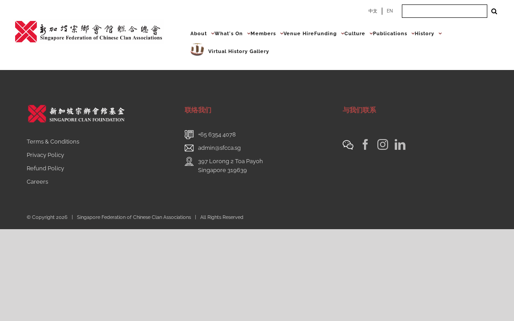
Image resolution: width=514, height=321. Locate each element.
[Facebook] (365, 144)
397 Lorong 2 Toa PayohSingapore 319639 (230, 165)
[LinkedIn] (400, 144)
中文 (372, 10)
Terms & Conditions (53, 141)
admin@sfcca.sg (219, 147)
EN (390, 10)
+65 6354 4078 (217, 134)
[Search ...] (444, 11)
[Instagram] (382, 144)
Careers (37, 181)
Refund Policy (45, 168)
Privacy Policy (45, 155)
